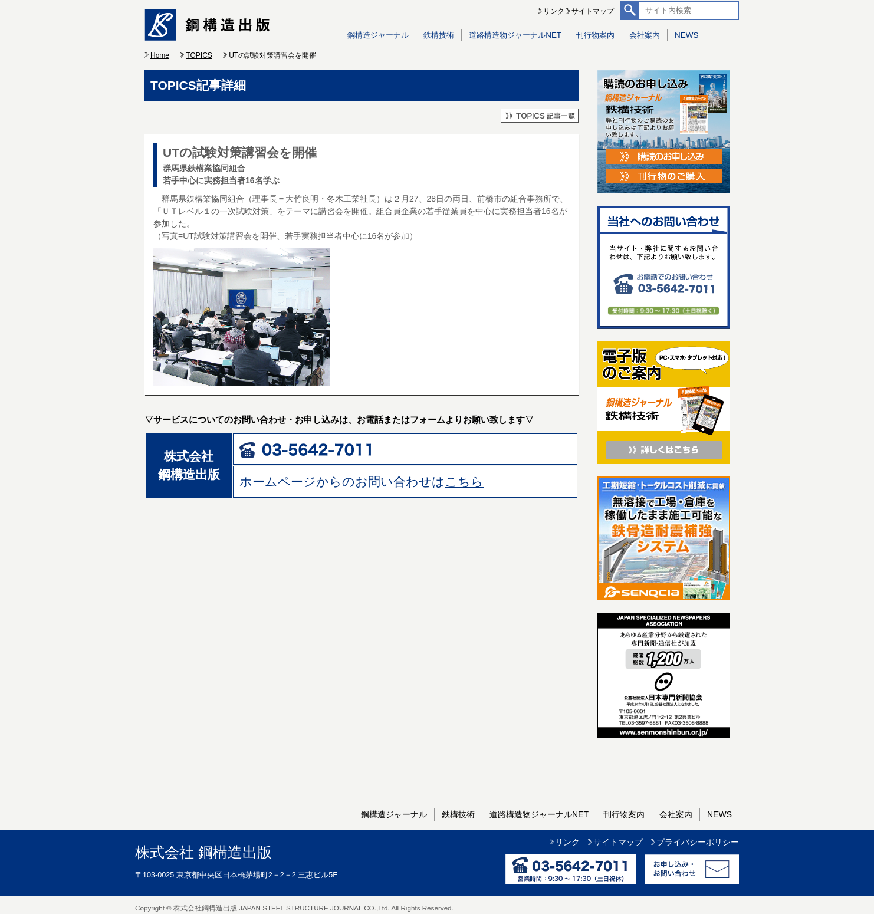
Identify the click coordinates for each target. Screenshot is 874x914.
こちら (464, 481)
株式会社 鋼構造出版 (203, 852)
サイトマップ (592, 11)
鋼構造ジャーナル (378, 35)
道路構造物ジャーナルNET (515, 35)
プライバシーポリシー (697, 842)
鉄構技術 (438, 35)
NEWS (686, 35)
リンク (553, 11)
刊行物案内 (595, 35)
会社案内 (644, 35)
